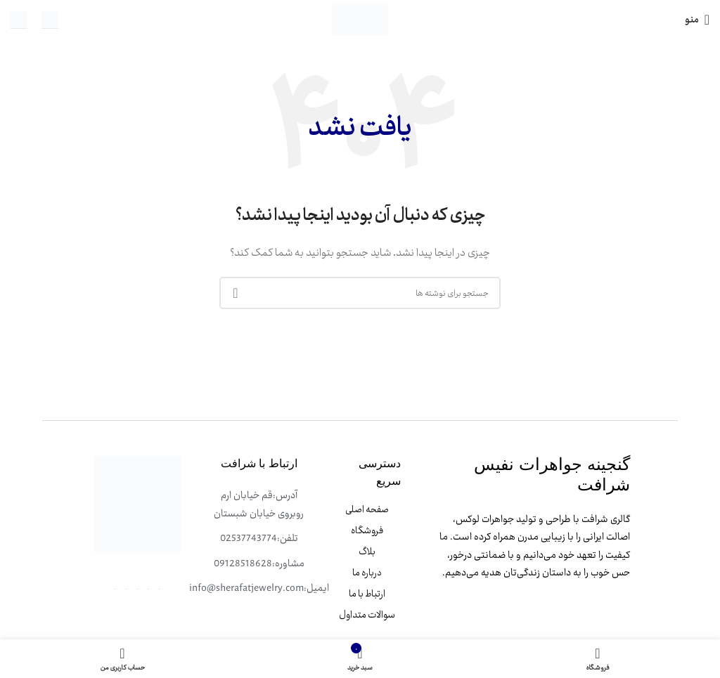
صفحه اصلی (367, 509)
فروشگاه (367, 530)
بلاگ (367, 551)
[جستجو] (360, 293)
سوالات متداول (367, 615)
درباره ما (367, 572)
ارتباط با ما (367, 594)
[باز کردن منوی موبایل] (697, 20)
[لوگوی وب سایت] (360, 18)
